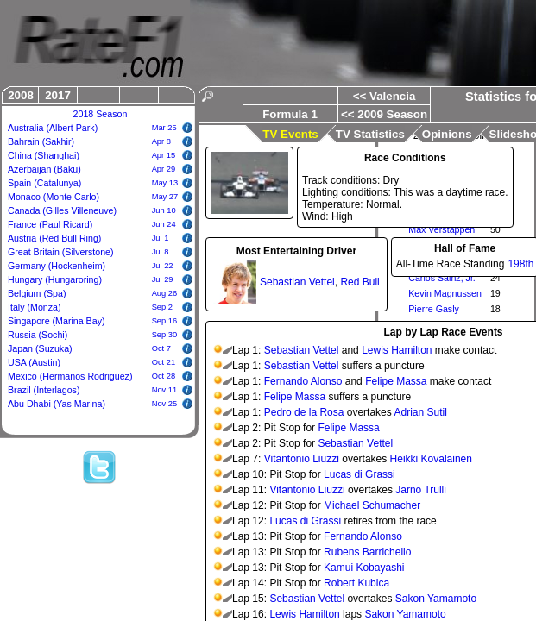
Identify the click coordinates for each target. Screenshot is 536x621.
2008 (21, 95)
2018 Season (100, 114)
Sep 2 (162, 307)
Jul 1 (160, 238)
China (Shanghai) (43, 155)
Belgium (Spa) (37, 293)
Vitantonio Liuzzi (301, 459)
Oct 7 (161, 348)
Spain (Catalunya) (44, 183)
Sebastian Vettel (297, 282)
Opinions (447, 134)
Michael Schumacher (372, 505)
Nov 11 (165, 390)
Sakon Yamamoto (435, 599)
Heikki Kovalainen (431, 459)
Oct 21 (163, 362)
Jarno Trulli (420, 490)
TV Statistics (370, 134)
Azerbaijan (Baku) (44, 169)
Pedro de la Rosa (304, 412)
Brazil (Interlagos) (44, 390)
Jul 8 (160, 252)
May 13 (165, 183)
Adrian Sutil (420, 412)
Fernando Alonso (303, 381)
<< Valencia (384, 96)
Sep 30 (165, 334)
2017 (58, 95)
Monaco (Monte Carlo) (53, 196)
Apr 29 (163, 169)
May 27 (165, 196)
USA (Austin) (34, 362)
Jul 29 (162, 279)
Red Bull (359, 282)
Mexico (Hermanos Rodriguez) (70, 376)
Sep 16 (165, 321)
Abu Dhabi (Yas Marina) (56, 403)
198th (520, 264)
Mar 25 (164, 127)
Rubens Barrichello (367, 552)
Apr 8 (161, 141)
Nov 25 (165, 403)
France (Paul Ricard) (50, 224)
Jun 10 (164, 210)
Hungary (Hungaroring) (55, 279)
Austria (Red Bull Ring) (54, 238)
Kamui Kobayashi (364, 567)
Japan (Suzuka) (40, 348)
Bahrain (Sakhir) (41, 141)
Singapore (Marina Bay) (56, 321)
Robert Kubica (356, 583)
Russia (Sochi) (37, 334)
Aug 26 (165, 293)
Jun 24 (164, 224)
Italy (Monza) (34, 307)
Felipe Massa (395, 381)
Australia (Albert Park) (53, 127)
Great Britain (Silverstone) (61, 252)
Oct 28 (163, 376)
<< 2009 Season (384, 114)
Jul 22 (162, 265)
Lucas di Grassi (359, 474)
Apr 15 (163, 155)
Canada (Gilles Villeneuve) (62, 210)
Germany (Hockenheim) (56, 265)
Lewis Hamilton (397, 350)
